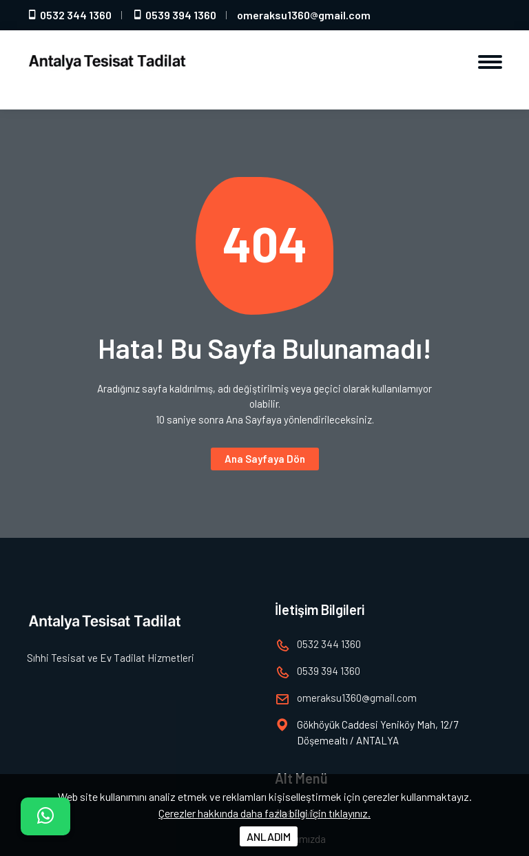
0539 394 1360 (174, 14)
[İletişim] (45, 816)
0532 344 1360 (69, 14)
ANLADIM (269, 836)
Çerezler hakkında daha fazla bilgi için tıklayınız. (264, 813)
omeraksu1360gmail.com (304, 14)
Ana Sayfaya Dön (265, 458)
